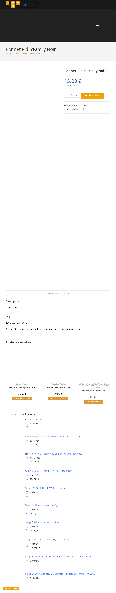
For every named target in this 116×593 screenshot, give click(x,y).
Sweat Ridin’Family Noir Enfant (22, 219)
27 (73, 510)
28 (88, 510)
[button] (97, 25)
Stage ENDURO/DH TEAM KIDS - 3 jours (45, 320)
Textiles (86, 109)
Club (15, 548)
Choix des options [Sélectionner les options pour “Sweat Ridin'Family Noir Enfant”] (22, 231)
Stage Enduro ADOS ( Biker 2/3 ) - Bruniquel (47, 372)
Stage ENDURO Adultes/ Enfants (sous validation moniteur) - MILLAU (60, 406)
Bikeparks (18, 550)
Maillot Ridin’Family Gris (93, 223)
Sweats (19, 216)
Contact (46, 550)
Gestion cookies (11, 588)
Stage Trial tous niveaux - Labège (42, 337)
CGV (60, 573)
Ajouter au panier (92, 95)
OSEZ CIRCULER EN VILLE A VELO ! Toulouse (48, 303)
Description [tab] (53, 126)
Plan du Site (86, 571)
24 (28, 510)
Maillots (87, 218)
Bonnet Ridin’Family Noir (30, 53)
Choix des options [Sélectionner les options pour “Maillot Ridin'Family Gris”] (93, 234)
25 (43, 510)
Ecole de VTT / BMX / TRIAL (35, 548)
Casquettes (54, 216)
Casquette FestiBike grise (58, 219)
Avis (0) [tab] (66, 126)
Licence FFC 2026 (34, 251)
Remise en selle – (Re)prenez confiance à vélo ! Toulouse (53, 286)
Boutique (32, 550)
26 (58, 510)
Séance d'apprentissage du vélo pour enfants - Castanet (53, 269)
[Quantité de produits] (71, 95)
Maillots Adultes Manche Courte (97, 216)
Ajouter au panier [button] (58, 231)
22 (103, 495)
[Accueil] (7, 53)
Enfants (97, 219)
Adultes (81, 216)
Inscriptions (33, 553)
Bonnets (78, 109)
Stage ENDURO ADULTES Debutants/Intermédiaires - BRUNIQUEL (59, 389)
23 (13, 510)
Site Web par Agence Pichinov (74, 573)
